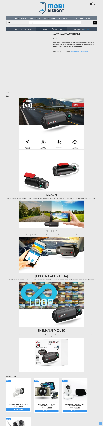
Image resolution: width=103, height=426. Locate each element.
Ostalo (53, 18)
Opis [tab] (8, 92)
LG (40, 18)
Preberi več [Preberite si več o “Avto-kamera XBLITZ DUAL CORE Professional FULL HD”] (40, 405)
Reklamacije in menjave (72, 415)
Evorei (88, 18)
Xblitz (75, 18)
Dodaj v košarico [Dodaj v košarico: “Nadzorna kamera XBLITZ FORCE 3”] (16, 405)
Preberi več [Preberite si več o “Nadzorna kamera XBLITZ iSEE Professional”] (87, 405)
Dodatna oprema (64, 18)
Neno (81, 18)
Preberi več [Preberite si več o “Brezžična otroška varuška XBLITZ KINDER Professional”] (64, 405)
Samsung (24, 18)
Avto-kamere (73, 51)
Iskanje (16, 419)
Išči (95, 23)
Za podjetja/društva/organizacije (94, 415)
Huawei (32, 18)
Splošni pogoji (55, 415)
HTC (45, 18)
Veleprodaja (82, 415)
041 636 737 (88, 29)
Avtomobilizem (81, 51)
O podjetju (62, 415)
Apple (15, 18)
